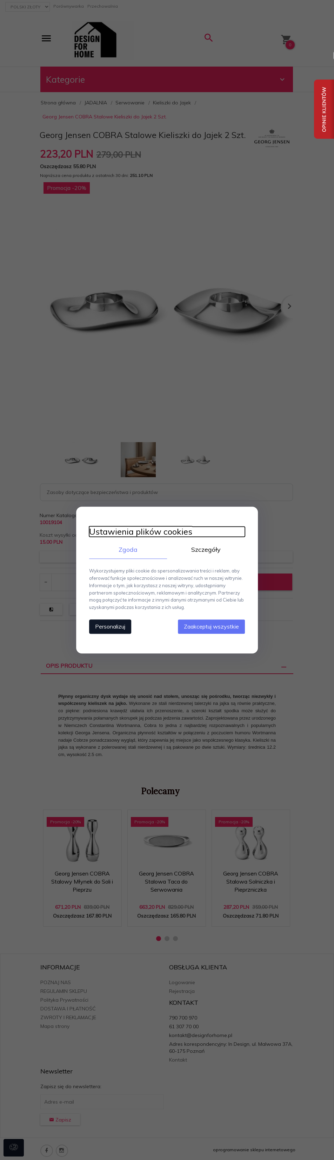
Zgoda (126, 549)
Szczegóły (207, 549)
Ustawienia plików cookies (137, 532)
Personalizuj (107, 626)
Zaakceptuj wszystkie (214, 626)
